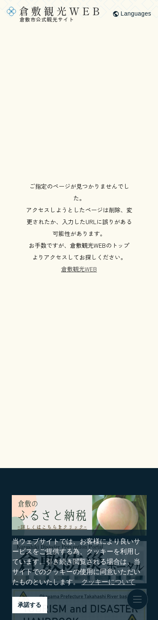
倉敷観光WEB (79, 269)
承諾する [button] (29, 604)
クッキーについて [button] (108, 581)
